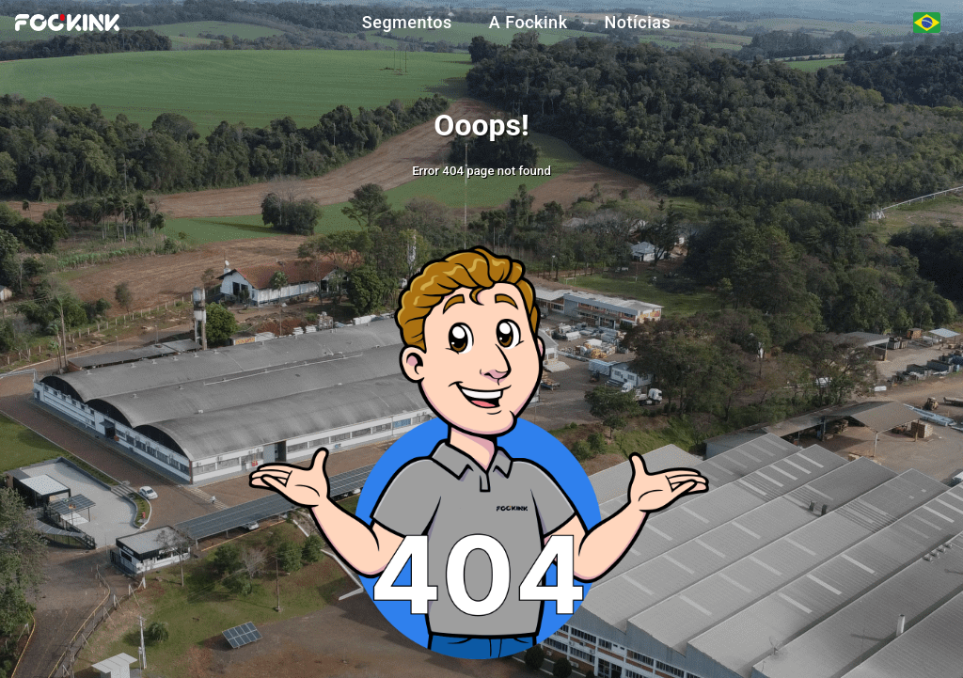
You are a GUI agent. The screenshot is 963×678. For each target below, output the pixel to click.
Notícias (638, 22)
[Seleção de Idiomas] (926, 22)
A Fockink (529, 22)
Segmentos (407, 22)
